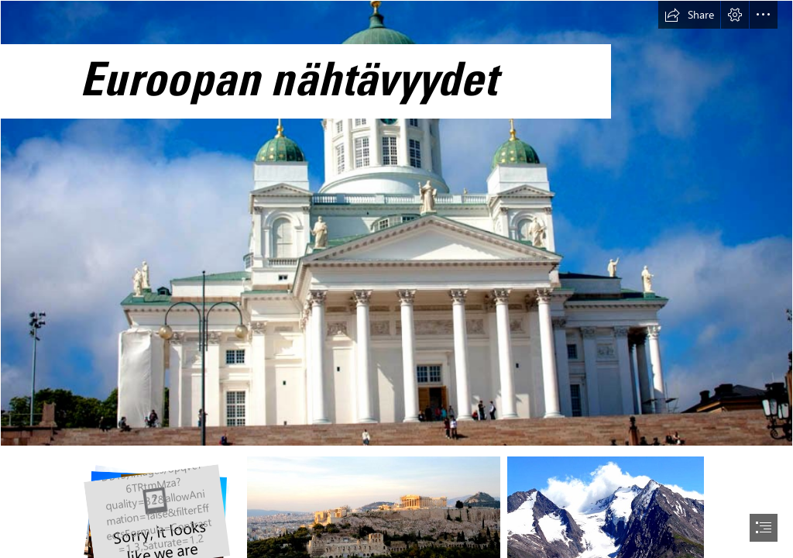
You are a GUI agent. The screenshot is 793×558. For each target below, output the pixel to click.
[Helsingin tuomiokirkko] (396, 223)
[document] (396, 279)
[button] (689, 15)
